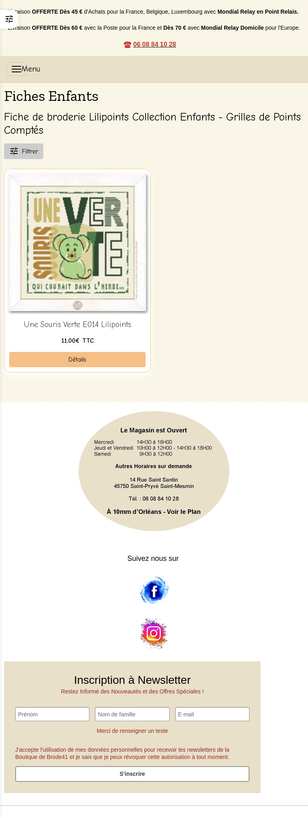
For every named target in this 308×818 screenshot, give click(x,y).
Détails (77, 359)
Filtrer (23, 151)
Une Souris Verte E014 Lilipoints (77, 324)
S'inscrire (132, 774)
